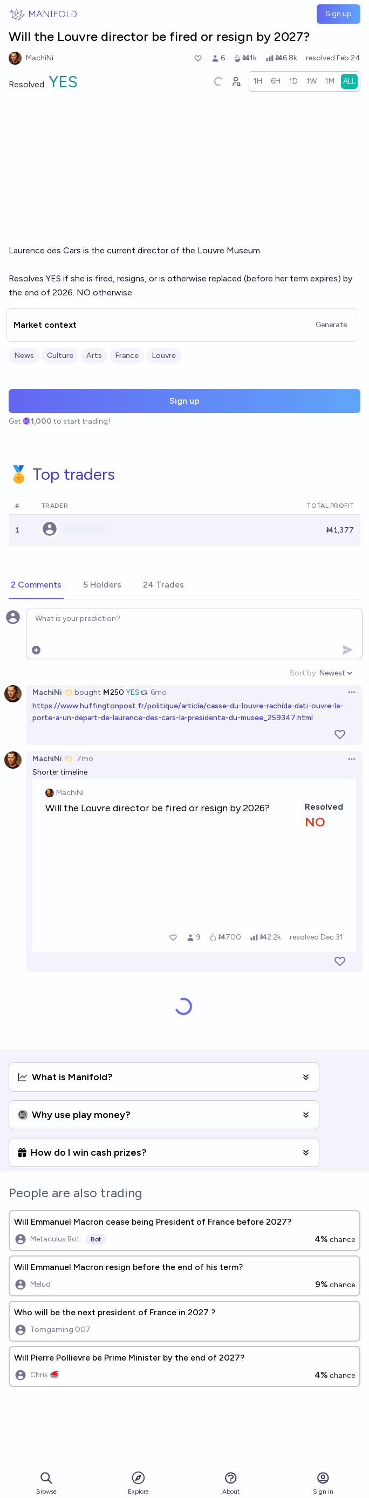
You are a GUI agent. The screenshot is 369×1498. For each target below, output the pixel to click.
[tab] (36, 585)
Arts (94, 355)
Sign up (338, 13)
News (24, 355)
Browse (46, 1483)
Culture (60, 355)
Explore (138, 1482)
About (231, 1483)
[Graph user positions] (236, 81)
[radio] (257, 81)
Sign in (323, 1483)
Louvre (164, 355)
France (127, 355)
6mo (159, 692)
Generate (331, 324)
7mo (85, 758)
